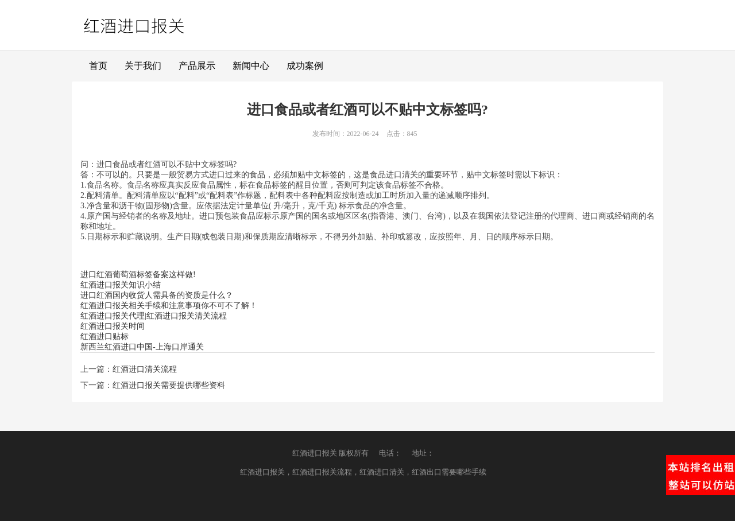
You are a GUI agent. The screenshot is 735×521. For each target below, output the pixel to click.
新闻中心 (251, 66)
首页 (98, 66)
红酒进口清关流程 (145, 369)
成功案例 (305, 66)
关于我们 (143, 66)
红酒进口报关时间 (112, 326)
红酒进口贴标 (104, 336)
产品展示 (197, 66)
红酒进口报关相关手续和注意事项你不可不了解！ (168, 305)
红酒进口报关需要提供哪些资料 (169, 385)
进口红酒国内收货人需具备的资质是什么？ (156, 295)
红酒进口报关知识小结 (120, 285)
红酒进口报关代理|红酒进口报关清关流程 (153, 316)
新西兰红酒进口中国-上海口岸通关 (142, 347)
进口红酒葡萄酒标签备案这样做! (138, 274)
